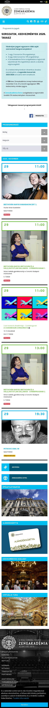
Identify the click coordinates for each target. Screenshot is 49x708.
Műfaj (5, 132)
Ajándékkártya (10, 523)
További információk (21, 698)
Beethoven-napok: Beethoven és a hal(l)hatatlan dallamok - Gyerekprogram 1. (24, 267)
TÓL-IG (5, 148)
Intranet (6, 668)
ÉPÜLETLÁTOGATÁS (11, 487)
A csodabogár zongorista (17, 328)
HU (41, 2)
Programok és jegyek (11, 28)
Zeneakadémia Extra (13, 93)
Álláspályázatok (9, 658)
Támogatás (7, 671)
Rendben (24, 705)
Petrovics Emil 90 (11, 449)
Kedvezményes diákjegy (14, 559)
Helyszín (6, 140)
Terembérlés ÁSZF (10, 682)
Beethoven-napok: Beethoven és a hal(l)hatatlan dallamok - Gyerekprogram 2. (24, 390)
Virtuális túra (10, 595)
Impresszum (7, 685)
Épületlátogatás (10, 652)
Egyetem (5, 655)
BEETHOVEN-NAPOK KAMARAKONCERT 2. (20, 204)
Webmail (6, 665)
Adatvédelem (8, 679)
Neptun (5, 661)
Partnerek (7, 674)
